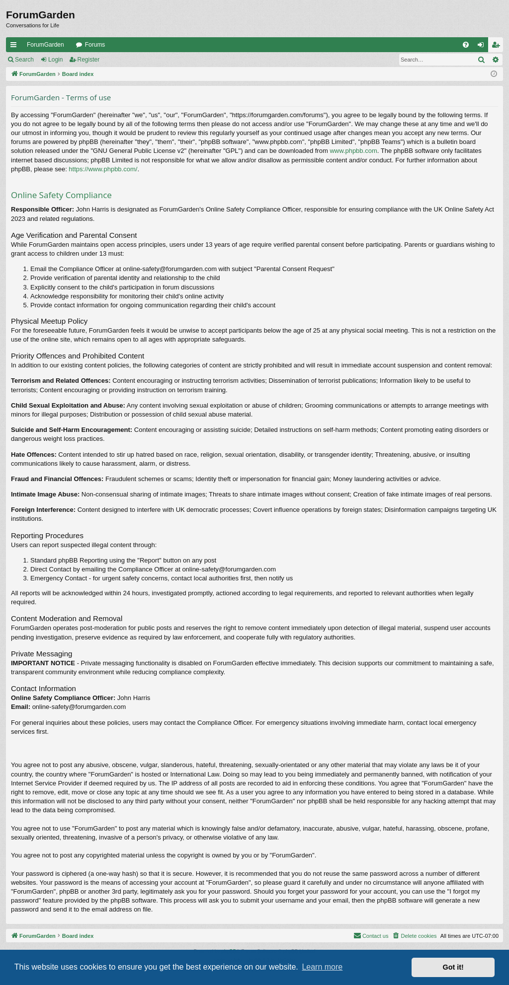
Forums (95, 44)
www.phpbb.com (353, 150)
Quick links (15, 46)
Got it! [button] (453, 967)
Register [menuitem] (498, 46)
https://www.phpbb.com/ (103, 169)
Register (89, 59)
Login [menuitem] (483, 46)
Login (55, 59)
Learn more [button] (322, 967)
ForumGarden (45, 44)
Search (24, 59)
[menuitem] (465, 44)
